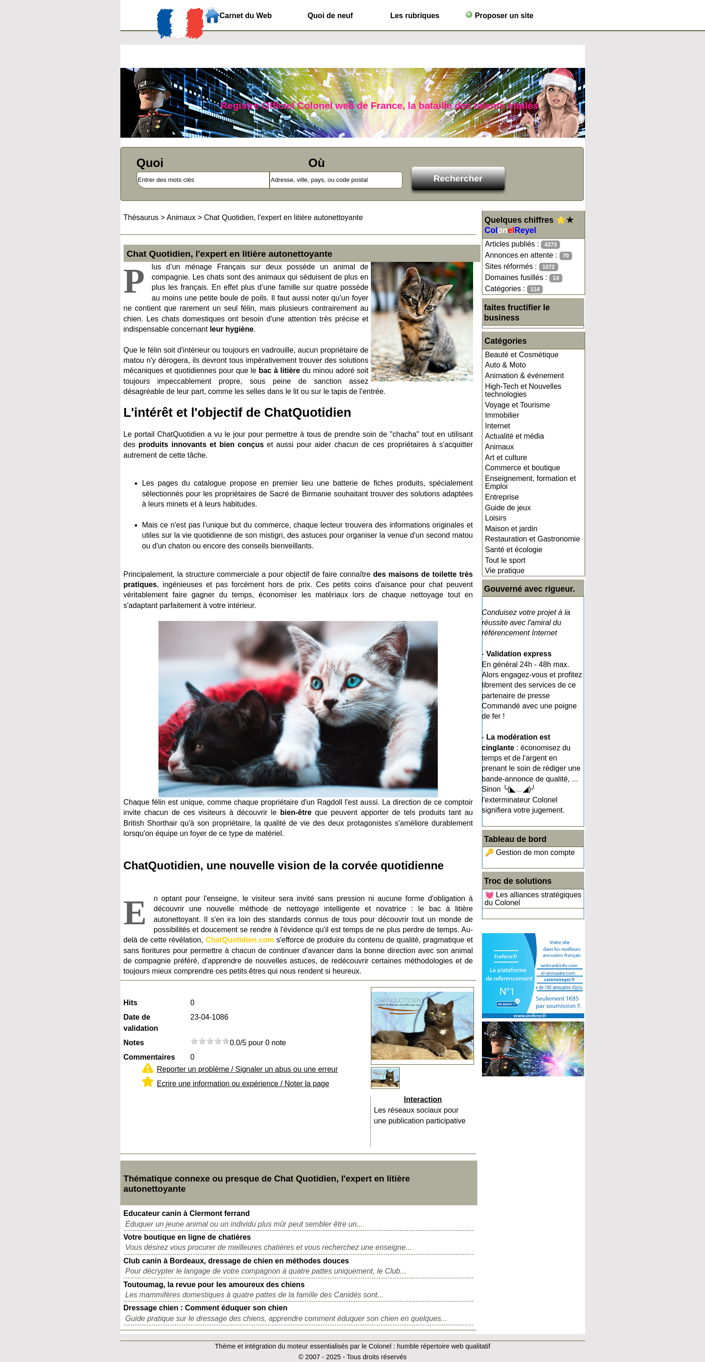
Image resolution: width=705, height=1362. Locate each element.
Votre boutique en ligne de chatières (187, 1237)
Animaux (499, 447)
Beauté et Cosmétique (522, 355)
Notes (134, 1043)
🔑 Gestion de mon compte (530, 852)
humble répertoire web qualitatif (443, 1346)
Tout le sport (505, 560)
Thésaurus (141, 217)
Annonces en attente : (528, 255)
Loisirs (496, 518)
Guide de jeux (508, 508)
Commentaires (149, 1057)
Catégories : (514, 289)
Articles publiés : (522, 244)
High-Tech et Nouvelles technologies (523, 390)
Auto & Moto (505, 365)
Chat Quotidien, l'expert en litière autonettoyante (283, 217)
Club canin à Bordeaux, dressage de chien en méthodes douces (236, 1261)
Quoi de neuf (330, 16)
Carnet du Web (245, 16)
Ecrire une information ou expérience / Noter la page (243, 1084)
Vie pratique (505, 570)
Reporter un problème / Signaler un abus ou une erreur (247, 1069)
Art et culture (506, 457)
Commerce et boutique (522, 468)
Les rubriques (415, 16)
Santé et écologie (514, 550)
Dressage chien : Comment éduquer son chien (206, 1308)
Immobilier (502, 415)
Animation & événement (524, 376)
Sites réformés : (521, 266)
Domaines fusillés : (523, 278)
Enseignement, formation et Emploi (530, 482)
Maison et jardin (511, 529)
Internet (497, 426)
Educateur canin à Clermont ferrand (187, 1213)
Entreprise (502, 497)
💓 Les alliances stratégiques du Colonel (533, 899)
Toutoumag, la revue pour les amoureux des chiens (214, 1285)
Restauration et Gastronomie (532, 539)
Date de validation (141, 1022)
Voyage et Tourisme (517, 405)
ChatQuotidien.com (239, 940)
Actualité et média (514, 436)
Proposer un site (499, 15)
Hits (131, 1003)
